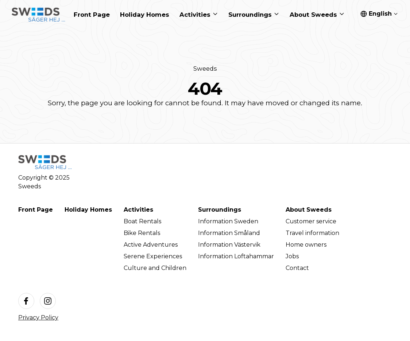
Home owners (306, 244)
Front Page (35, 209)
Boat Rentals (142, 221)
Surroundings (219, 209)
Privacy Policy (38, 317)
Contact (297, 267)
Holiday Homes (88, 209)
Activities (138, 209)
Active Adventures (151, 244)
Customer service (311, 221)
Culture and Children (155, 267)
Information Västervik (229, 244)
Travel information (312, 233)
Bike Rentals (142, 233)
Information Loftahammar (236, 256)
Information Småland (229, 233)
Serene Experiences (153, 256)
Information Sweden (228, 221)
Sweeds (205, 68)
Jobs (292, 256)
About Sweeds (309, 209)
